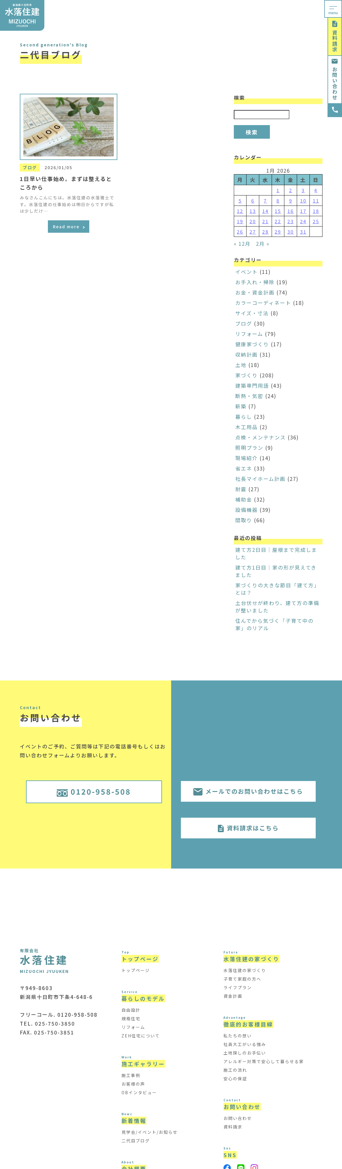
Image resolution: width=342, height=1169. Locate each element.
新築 (241, 406)
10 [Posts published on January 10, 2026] (303, 200)
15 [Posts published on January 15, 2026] (278, 210)
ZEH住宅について (140, 1036)
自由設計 (130, 1010)
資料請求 (334, 36)
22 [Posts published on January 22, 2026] (278, 221)
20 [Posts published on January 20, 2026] (252, 221)
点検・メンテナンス (260, 437)
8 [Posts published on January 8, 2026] (278, 200)
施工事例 (130, 1075)
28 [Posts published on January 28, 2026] (265, 231)
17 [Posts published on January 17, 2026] (303, 210)
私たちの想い (237, 1036)
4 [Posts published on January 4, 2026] (315, 190)
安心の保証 (235, 1078)
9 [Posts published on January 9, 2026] (290, 200)
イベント (246, 271)
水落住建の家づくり (244, 970)
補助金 (243, 499)
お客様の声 (133, 1084)
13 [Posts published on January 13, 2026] (252, 210)
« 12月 (242, 243)
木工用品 (246, 427)
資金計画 (232, 996)
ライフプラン (237, 987)
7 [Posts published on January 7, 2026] (265, 200)
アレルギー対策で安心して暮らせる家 (263, 1061)
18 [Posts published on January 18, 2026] (316, 210)
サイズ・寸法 (252, 313)
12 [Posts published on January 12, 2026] (240, 210)
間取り (243, 520)
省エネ (243, 468)
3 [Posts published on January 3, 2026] (303, 190)
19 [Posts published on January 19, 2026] (240, 221)
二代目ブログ (135, 1141)
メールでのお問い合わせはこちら (248, 791)
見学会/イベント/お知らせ (149, 1132)
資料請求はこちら (248, 828)
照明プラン (249, 447)
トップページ (135, 970)
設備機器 (246, 509)
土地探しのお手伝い (244, 1053)
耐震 (241, 489)
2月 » (263, 243)
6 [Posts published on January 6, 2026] (253, 200)
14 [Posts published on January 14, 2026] (265, 210)
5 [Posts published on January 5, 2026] (240, 200)
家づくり (246, 375)
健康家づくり (252, 344)
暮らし (243, 416)
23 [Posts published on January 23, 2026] (290, 221)
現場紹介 (246, 458)
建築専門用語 (252, 385)
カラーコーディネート (263, 302)
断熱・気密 (249, 396)
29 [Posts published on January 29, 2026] (278, 231)
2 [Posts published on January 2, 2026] (290, 190)
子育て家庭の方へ (242, 979)
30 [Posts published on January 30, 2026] (290, 231)
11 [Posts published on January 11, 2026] (316, 200)
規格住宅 (130, 1018)
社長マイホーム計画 (260, 478)
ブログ (243, 323)
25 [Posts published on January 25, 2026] (316, 221)
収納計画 (246, 354)
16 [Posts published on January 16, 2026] (290, 210)
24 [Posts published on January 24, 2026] (303, 221)
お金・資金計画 (255, 292)
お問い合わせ (334, 79)
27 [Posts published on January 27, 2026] (252, 231)
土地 (241, 364)
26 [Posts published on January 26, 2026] (240, 231)
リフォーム (249, 333)
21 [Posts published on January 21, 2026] (265, 221)
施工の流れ (235, 1070)
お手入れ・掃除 (255, 282)
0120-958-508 (94, 791)
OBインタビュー (139, 1092)
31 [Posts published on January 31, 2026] (303, 231)
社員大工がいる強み (244, 1044)
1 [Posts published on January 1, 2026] (278, 190)
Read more (69, 226)
